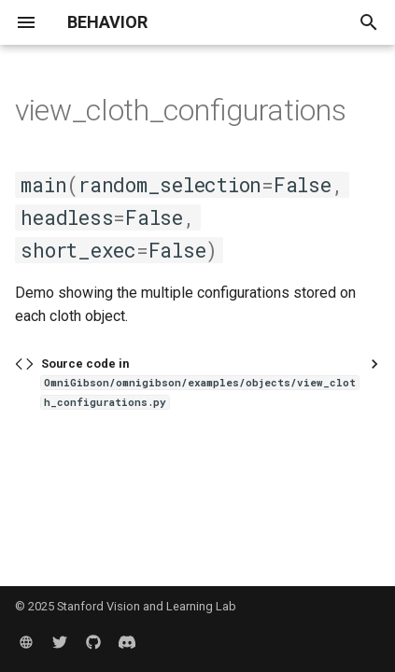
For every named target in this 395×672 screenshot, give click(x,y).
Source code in (200, 383)
